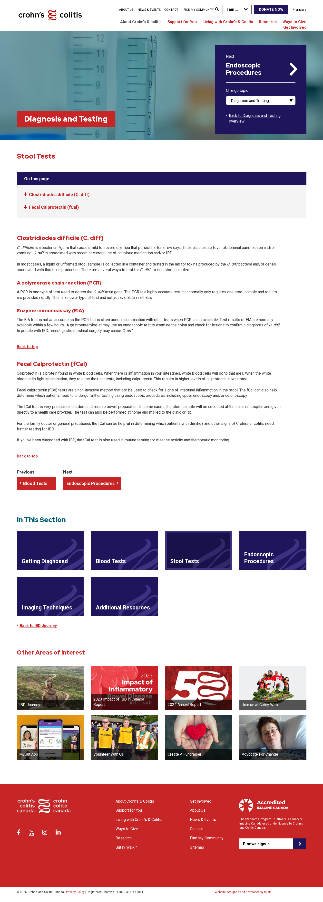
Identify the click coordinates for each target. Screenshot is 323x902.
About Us (126, 9)
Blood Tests (35, 483)
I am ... (232, 9)
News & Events (149, 9)
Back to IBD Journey (38, 626)
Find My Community (199, 9)
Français (299, 9)
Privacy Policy (75, 892)
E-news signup (256, 844)
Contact (171, 9)
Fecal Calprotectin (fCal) (54, 207)
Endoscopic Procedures (243, 69)
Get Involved (294, 27)
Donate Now (271, 9)
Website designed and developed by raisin (243, 892)
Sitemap (197, 847)
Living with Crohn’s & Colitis (228, 21)
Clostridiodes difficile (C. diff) (59, 194)
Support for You (182, 21)
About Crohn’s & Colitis (135, 801)
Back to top (27, 346)
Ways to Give (294, 21)
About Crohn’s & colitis (141, 21)
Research (268, 21)
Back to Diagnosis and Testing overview (255, 118)
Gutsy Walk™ (126, 847)
